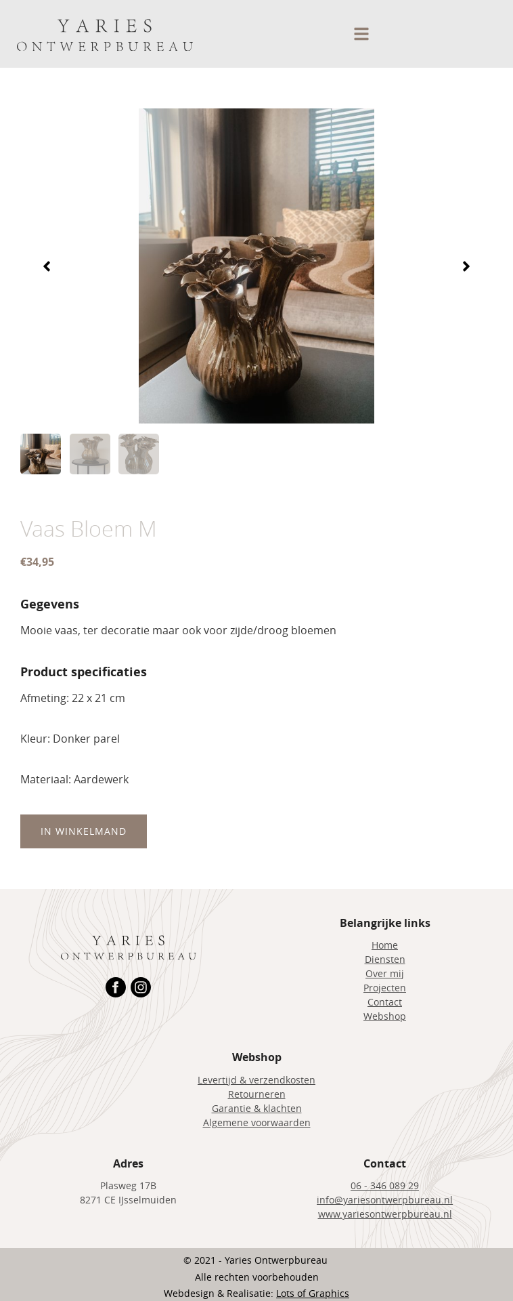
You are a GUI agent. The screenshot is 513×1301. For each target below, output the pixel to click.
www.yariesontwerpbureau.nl (385, 1213)
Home (385, 944)
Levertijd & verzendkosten (256, 1079)
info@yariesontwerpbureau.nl (385, 1199)
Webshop (384, 1016)
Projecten (384, 987)
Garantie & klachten (257, 1108)
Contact (384, 1001)
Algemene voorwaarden (257, 1122)
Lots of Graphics (312, 1293)
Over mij (384, 973)
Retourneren (257, 1094)
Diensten (385, 959)
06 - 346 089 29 (385, 1185)
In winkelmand (84, 831)
